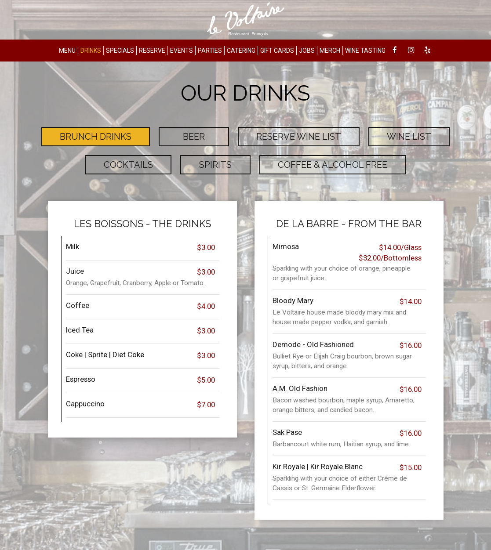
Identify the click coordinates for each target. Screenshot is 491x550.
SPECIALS (120, 50)
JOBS (307, 50)
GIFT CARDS (277, 50)
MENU (67, 50)
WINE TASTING (365, 50)
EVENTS (181, 50)
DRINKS (90, 50)
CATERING (241, 50)
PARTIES (210, 50)
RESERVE (152, 50)
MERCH (330, 50)
